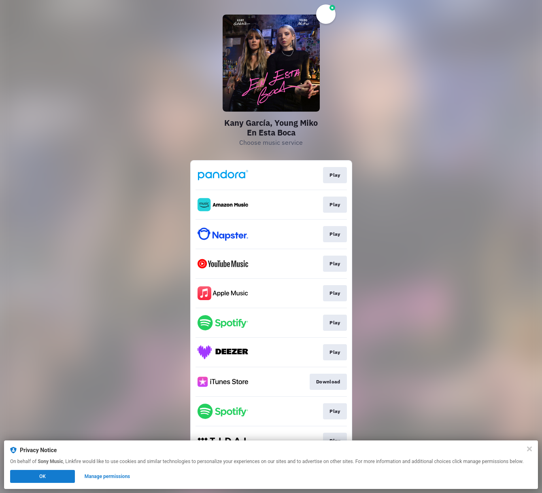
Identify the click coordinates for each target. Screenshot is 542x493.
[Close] (529, 448)
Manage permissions (107, 476)
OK (42, 476)
